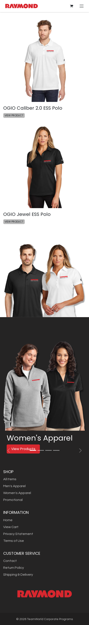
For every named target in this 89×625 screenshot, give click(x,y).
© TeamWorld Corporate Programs (44, 619)
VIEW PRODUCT (14, 115)
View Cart (11, 527)
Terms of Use (13, 540)
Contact (10, 561)
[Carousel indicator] (33, 450)
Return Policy (13, 567)
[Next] (80, 450)
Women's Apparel (17, 493)
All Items (9, 479)
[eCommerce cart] (71, 6)
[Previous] (8, 450)
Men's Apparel (14, 486)
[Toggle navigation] (81, 6)
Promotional (13, 500)
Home (7, 520)
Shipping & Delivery (18, 574)
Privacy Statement (18, 534)
